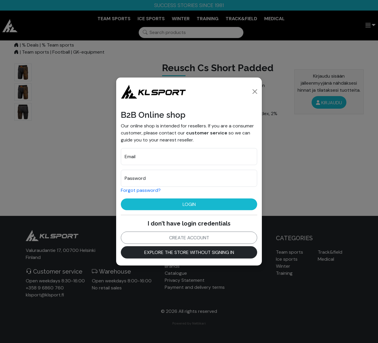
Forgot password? (141, 190)
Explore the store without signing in (189, 252)
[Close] (255, 91)
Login (189, 204)
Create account (189, 237)
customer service (206, 132)
